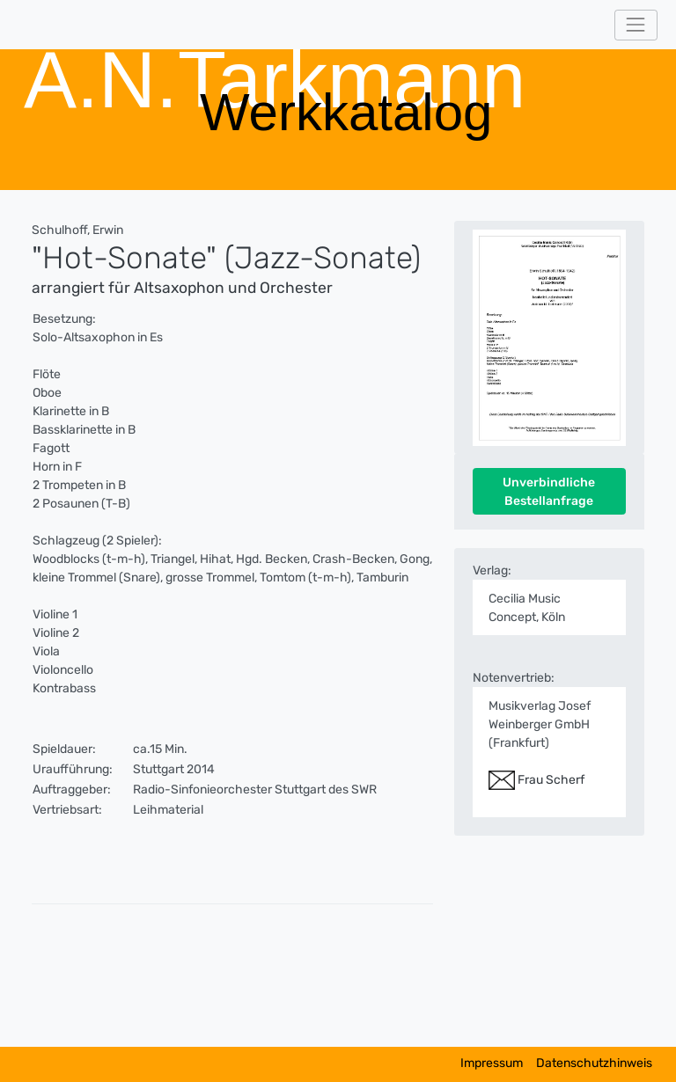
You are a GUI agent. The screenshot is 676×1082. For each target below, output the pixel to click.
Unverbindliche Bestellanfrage (549, 491)
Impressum (491, 1063)
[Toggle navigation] (636, 25)
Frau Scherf (536, 779)
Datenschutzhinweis (594, 1063)
